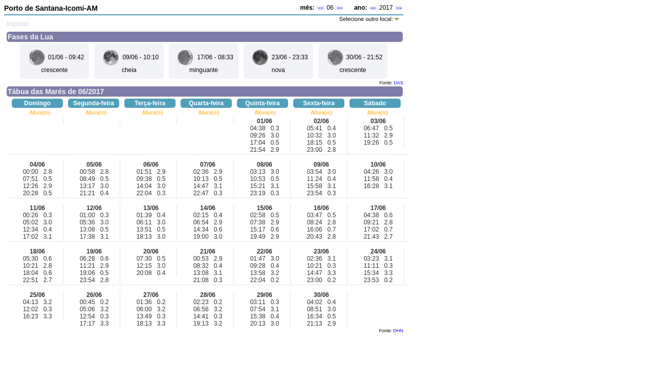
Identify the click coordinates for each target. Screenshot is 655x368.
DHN (399, 330)
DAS (398, 82)
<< (320, 8)
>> (339, 8)
